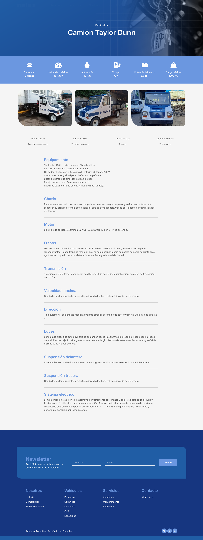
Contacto (174, 5)
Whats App (147, 497)
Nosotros (56, 5)
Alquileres (94, 5)
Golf (66, 511)
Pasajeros (69, 497)
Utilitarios (69, 506)
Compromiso (33, 501)
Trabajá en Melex (35, 506)
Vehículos (75, 5)
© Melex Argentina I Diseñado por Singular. (49, 531)
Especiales (70, 515)
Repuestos (114, 5)
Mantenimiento (136, 5)
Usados (156, 5)
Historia (30, 497)
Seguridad (69, 501)
